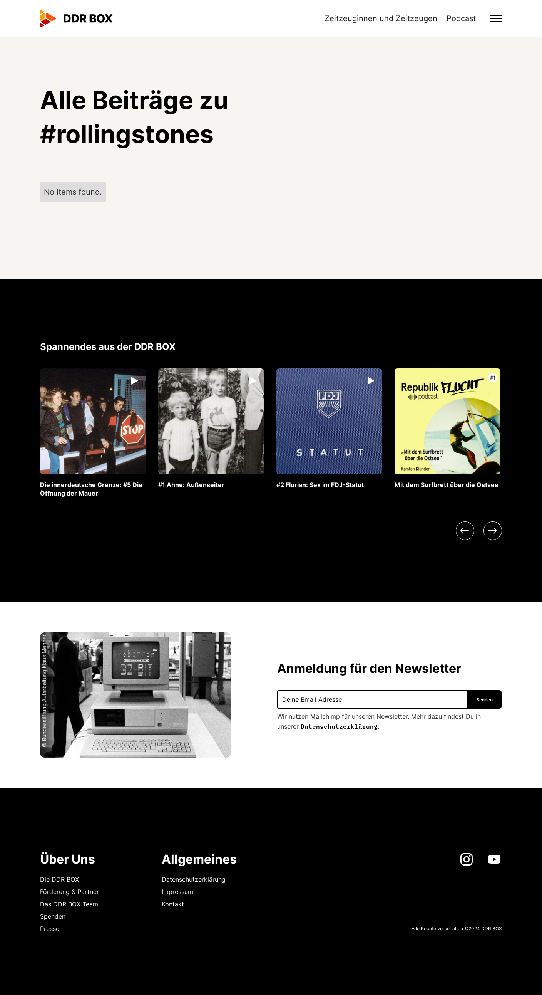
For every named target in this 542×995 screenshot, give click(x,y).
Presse (49, 929)
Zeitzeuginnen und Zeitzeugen (381, 18)
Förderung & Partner (69, 892)
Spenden (52, 916)
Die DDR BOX (59, 879)
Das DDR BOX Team (69, 904)
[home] (76, 18)
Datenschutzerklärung (339, 725)
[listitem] (93, 433)
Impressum (177, 892)
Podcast (461, 18)
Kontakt (173, 904)
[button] (491, 18)
